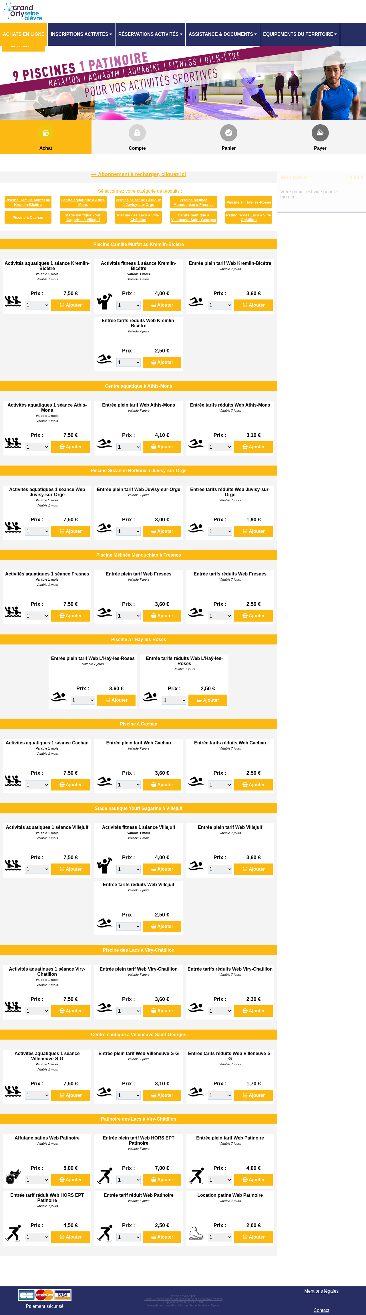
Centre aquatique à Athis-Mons (83, 202)
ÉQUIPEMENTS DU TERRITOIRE (298, 34)
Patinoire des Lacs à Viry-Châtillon (248, 217)
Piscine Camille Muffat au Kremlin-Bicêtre (27, 202)
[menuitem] (24, 34)
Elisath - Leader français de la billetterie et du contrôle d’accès (183, 1299)
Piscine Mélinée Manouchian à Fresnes (194, 202)
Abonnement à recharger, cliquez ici (142, 174)
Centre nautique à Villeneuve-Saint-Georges (193, 217)
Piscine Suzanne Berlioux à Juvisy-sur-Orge (138, 202)
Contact (321, 1310)
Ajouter (74, 305)
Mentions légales (321, 1291)
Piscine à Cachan (28, 217)
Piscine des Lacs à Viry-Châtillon (138, 217)
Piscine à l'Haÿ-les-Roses (248, 202)
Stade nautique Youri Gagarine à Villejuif (83, 217)
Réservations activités (148, 34)
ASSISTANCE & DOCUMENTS (221, 34)
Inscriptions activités (79, 34)
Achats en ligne (23, 34)
